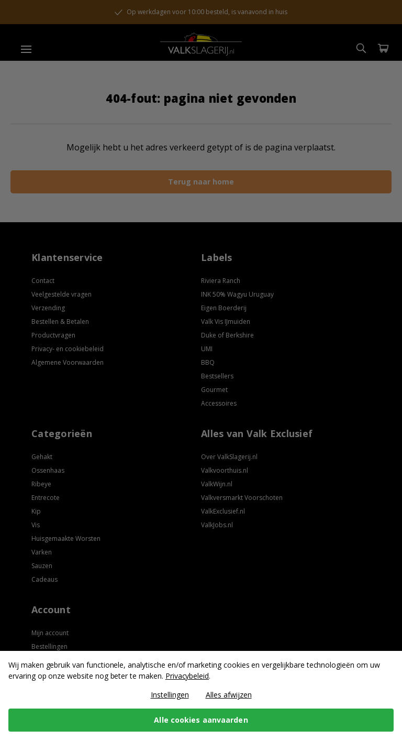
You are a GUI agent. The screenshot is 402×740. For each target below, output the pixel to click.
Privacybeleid (187, 676)
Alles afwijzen (229, 695)
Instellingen (170, 695)
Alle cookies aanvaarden (201, 720)
